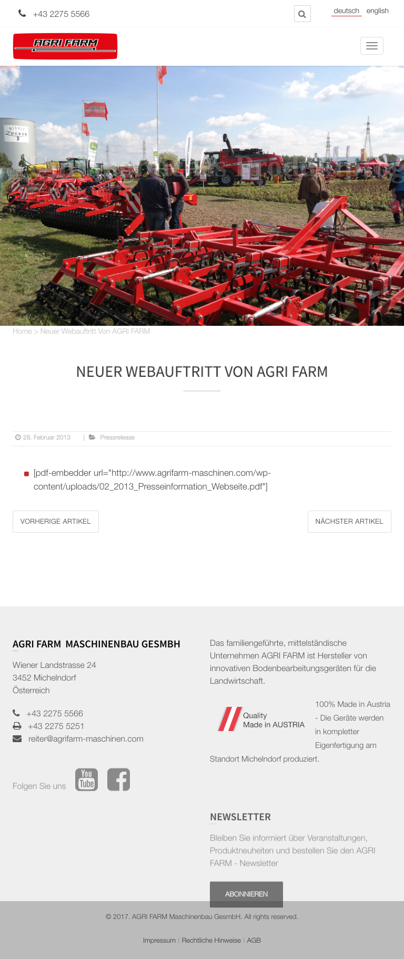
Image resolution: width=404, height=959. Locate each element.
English (378, 12)
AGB (254, 941)
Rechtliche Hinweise (211, 941)
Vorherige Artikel (56, 522)
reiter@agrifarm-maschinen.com (83, 740)
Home (22, 332)
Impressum (159, 941)
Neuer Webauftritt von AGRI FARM (95, 332)
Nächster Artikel (349, 522)
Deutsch (346, 12)
